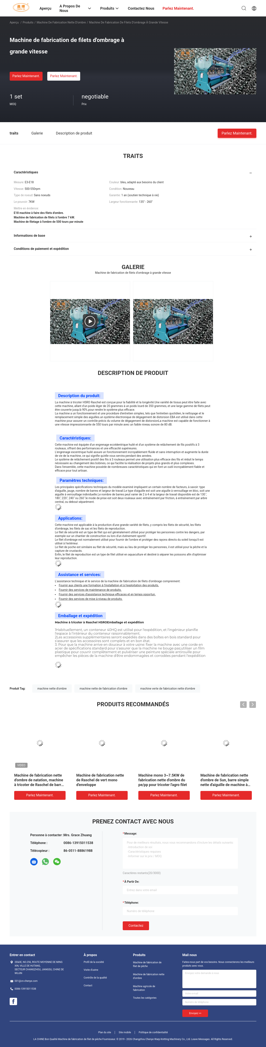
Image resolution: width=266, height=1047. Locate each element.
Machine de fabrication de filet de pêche (147, 964)
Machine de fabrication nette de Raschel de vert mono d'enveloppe (100, 780)
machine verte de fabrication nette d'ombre (167, 688)
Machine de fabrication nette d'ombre (61, 22)
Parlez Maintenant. (26, 76)
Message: (130, 833)
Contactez (135, 926)
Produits (28, 22)
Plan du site (104, 1032)
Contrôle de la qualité (95, 977)
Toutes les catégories (144, 997)
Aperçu (14, 22)
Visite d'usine (91, 969)
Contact (88, 985)
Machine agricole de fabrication (144, 988)
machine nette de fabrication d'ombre (103, 688)
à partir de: (131, 881)
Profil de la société (94, 962)
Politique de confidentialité (153, 1032)
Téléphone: (131, 902)
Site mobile (125, 1032)
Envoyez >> (195, 1013)
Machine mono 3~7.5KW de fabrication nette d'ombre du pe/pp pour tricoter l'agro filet (162, 780)
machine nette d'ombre (52, 688)
